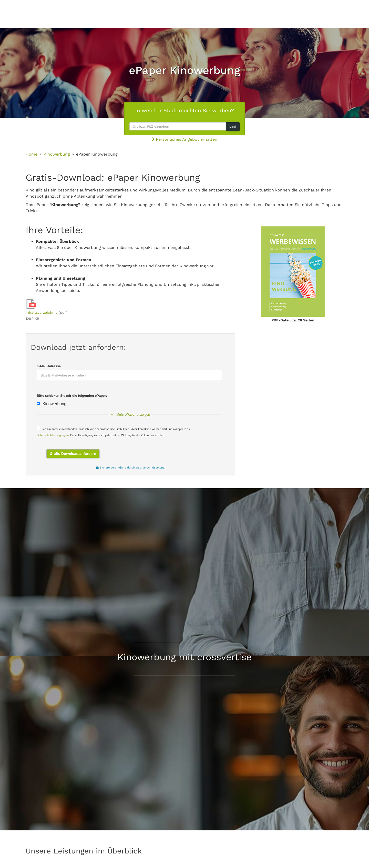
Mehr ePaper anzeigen (129, 414)
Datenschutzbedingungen (53, 435)
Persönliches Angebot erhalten (184, 139)
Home (31, 154)
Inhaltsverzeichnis (41, 312)
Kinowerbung (57, 154)
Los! (232, 127)
